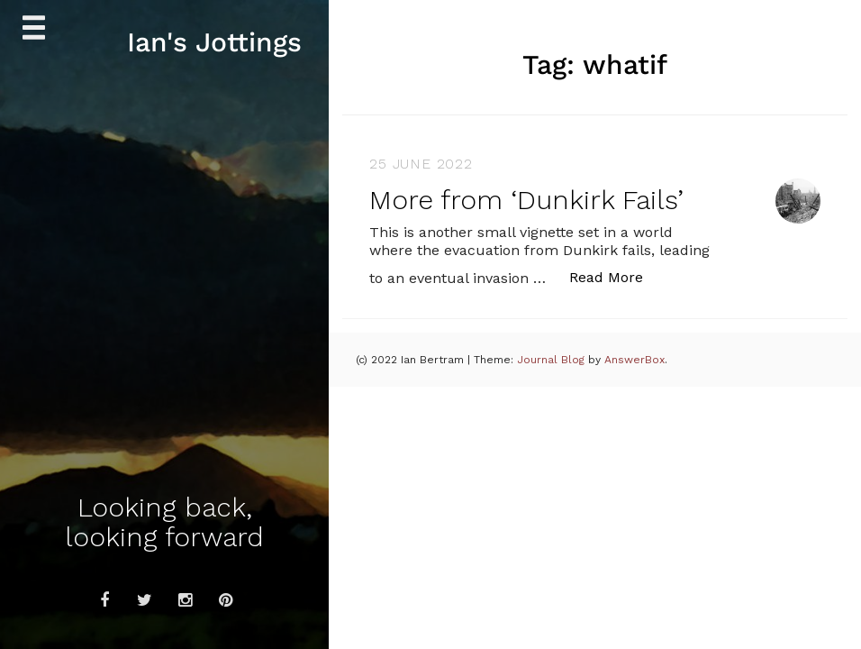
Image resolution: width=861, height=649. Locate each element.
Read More (615, 276)
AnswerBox (634, 359)
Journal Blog (552, 359)
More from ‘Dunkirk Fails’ (526, 199)
